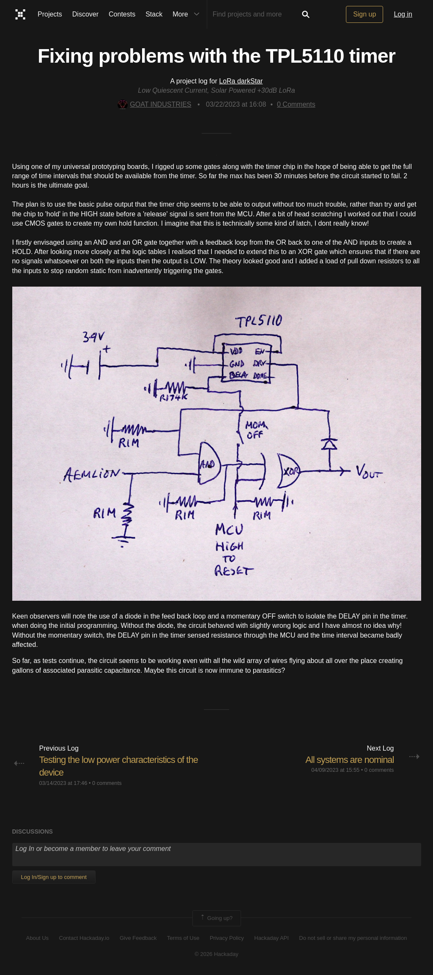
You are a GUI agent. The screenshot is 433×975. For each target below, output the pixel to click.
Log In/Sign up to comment (54, 877)
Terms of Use (183, 938)
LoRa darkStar (241, 81)
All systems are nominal (349, 759)
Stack (153, 14)
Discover (85, 14)
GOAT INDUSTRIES (154, 104)
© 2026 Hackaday (216, 954)
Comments (296, 104)
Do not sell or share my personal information (353, 938)
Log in (403, 14)
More (188, 14)
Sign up (364, 14)
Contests (122, 14)
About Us (37, 938)
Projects (50, 14)
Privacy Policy (227, 938)
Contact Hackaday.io (84, 938)
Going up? (216, 918)
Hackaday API (271, 938)
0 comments (107, 783)
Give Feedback (138, 938)
